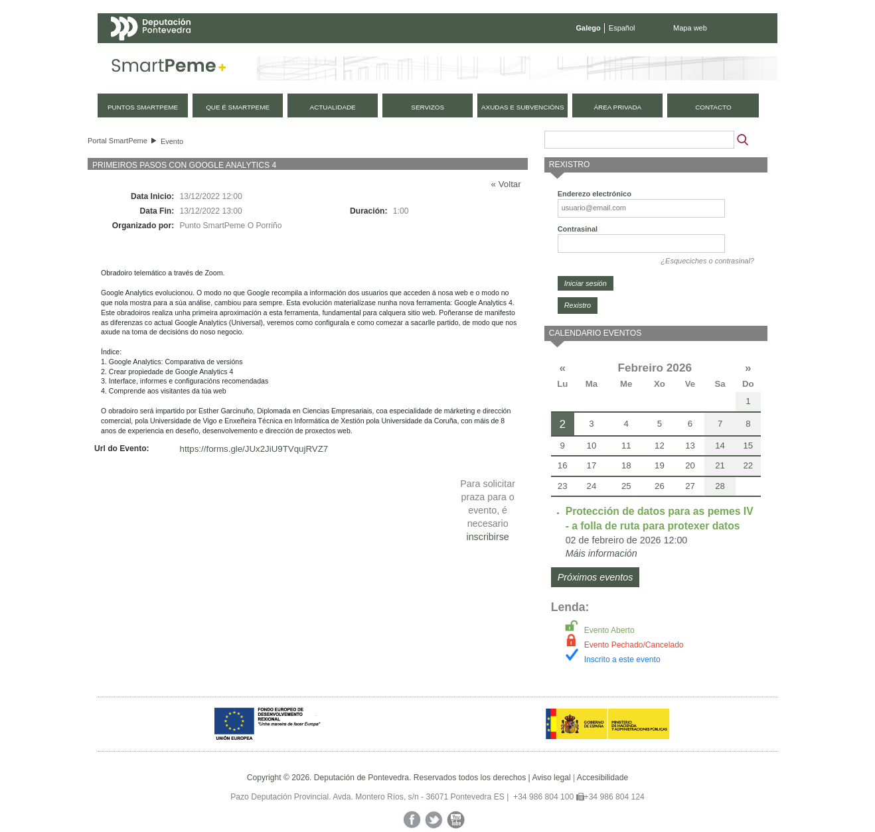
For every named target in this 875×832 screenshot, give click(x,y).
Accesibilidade (602, 777)
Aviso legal (551, 777)
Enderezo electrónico (594, 194)
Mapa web (690, 28)
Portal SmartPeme (117, 141)
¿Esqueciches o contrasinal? (707, 261)
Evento (172, 141)
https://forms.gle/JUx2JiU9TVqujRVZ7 (254, 449)
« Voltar (506, 184)
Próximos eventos (595, 577)
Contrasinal (578, 229)
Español (622, 28)
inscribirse (487, 536)
